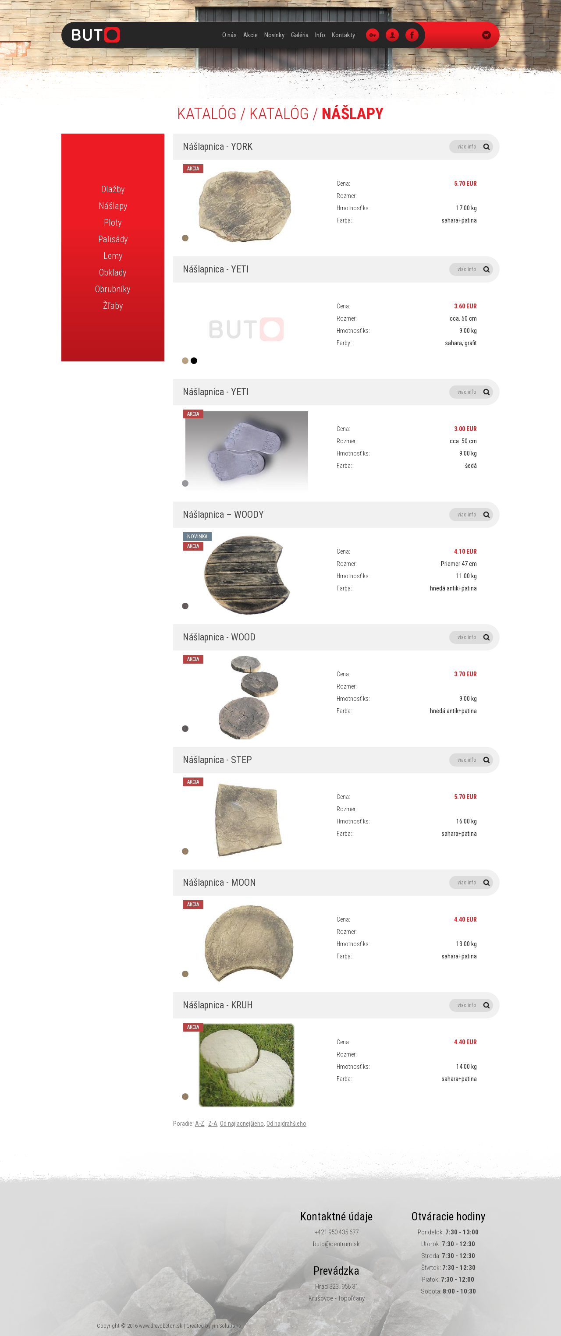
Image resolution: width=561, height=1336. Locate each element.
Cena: (343, 183)
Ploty (113, 222)
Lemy (113, 256)
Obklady (113, 272)
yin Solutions (226, 1325)
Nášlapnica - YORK (338, 146)
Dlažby (113, 189)
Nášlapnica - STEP (338, 760)
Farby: (344, 342)
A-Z (199, 1123)
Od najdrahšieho (286, 1123)
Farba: (344, 220)
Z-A (212, 1123)
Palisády (113, 239)
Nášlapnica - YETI (338, 269)
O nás (229, 35)
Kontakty (343, 35)
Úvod (212, 35)
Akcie (250, 35)
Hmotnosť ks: (353, 208)
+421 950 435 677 (337, 1232)
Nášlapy (113, 206)
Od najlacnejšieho (242, 1123)
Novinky (274, 35)
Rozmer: (347, 195)
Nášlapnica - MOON (338, 882)
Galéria (300, 35)
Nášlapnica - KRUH (338, 1005)
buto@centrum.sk (336, 1244)
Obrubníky (113, 289)
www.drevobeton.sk (160, 1325)
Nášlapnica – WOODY (338, 514)
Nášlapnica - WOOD (338, 637)
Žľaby (113, 305)
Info (320, 35)
